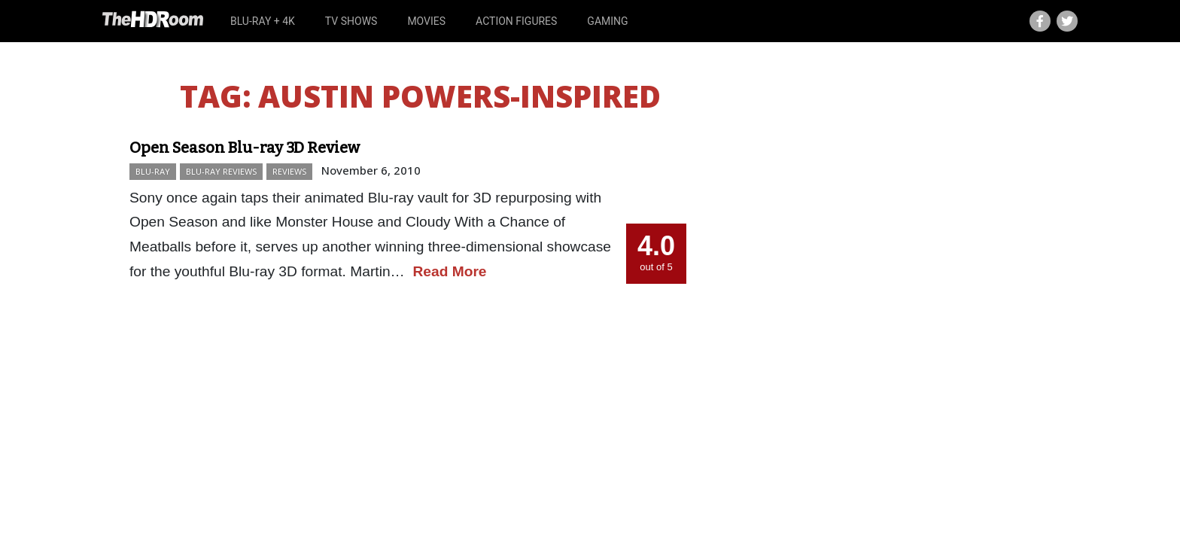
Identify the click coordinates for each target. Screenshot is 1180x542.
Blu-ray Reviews (221, 171)
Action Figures (516, 21)
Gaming (607, 21)
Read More (449, 271)
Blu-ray (152, 171)
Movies (426, 21)
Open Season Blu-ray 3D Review (244, 148)
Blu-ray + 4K (262, 21)
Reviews (289, 171)
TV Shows (351, 21)
